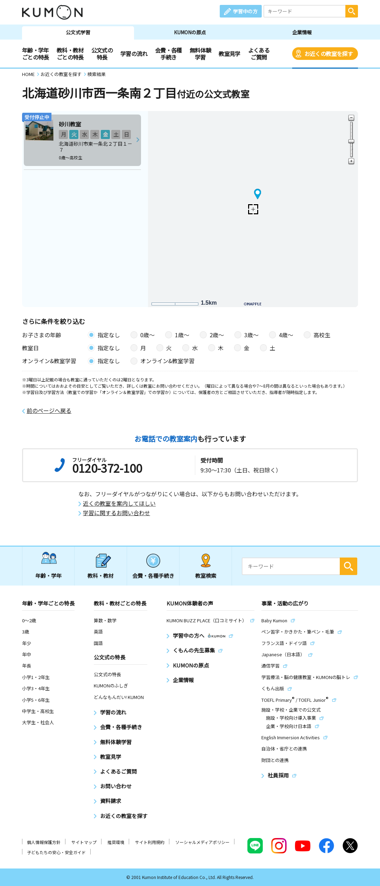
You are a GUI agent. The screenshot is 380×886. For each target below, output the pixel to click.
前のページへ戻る (49, 410)
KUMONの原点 (190, 32)
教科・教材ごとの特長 (70, 53)
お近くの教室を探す (328, 53)
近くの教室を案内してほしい (119, 503)
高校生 (322, 335)
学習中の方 (245, 11)
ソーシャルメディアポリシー (202, 842)
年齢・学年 (48, 575)
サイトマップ (84, 842)
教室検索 (205, 575)
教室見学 (229, 53)
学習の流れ (133, 53)
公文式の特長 (102, 53)
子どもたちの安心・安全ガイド (56, 852)
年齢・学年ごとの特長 (35, 53)
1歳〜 (182, 335)
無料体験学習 (200, 53)
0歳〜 (147, 335)
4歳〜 (286, 335)
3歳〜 (251, 335)
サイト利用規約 (149, 842)
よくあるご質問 (258, 53)
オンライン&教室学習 (167, 361)
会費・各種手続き (168, 53)
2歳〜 (217, 335)
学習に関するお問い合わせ (116, 513)
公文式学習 (78, 32)
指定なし (109, 335)
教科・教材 (100, 575)
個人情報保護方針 (44, 842)
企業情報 (302, 32)
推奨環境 (115, 842)
